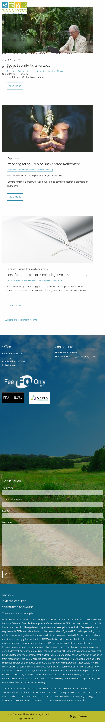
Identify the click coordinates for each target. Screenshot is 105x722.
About (5, 26)
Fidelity (24, 74)
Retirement (12, 170)
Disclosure (8, 595)
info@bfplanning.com (83, 356)
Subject (16, 511)
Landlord (11, 280)
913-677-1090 (70, 352)
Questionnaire (19, 53)
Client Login (8, 67)
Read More (15, 86)
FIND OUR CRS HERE (14, 601)
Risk (62, 280)
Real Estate (21, 280)
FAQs (70, 53)
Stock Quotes (38, 53)
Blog (4, 53)
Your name (18, 488)
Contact (6, 60)
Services (16, 33)
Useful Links (56, 53)
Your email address (22, 499)
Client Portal (9, 74)
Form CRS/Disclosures (14, 40)
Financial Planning (45, 170)
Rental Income (34, 280)
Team (5, 33)
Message (17, 522)
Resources (7, 46)
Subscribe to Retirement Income (21, 320)
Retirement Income (26, 170)
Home (5, 19)
